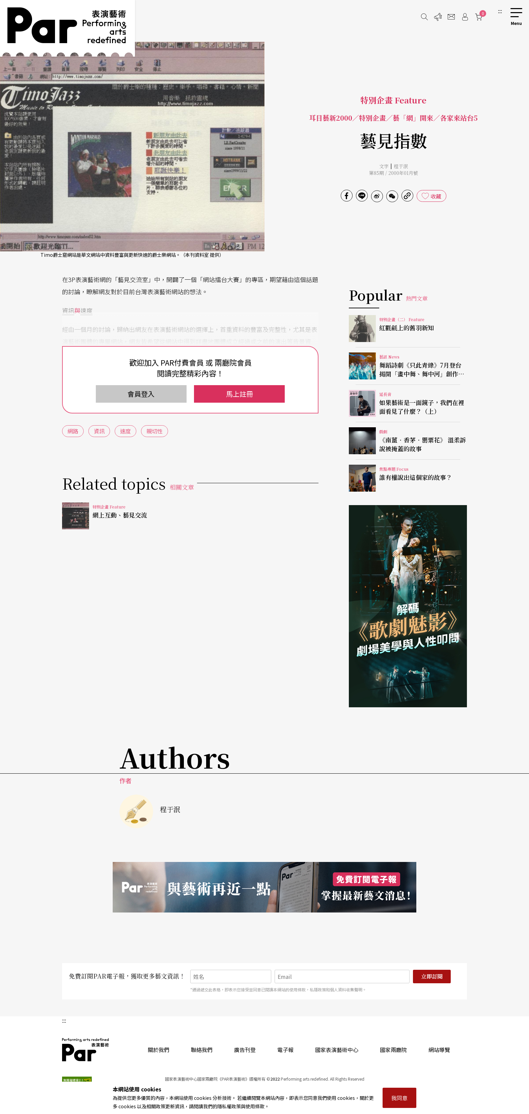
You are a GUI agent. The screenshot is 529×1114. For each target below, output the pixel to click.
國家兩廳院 (393, 1050)
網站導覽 (439, 1050)
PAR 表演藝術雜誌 (85, 1049)
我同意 (399, 1098)
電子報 (285, 1050)
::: (500, 11)
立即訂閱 (432, 976)
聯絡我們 (202, 1050)
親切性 (154, 431)
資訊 (68, 310)
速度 (86, 310)
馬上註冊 (239, 394)
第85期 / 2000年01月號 (393, 172)
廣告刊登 (245, 1050)
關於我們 (158, 1050)
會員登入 (141, 394)
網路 (72, 431)
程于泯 (401, 166)
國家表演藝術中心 (336, 1050)
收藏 (435, 196)
